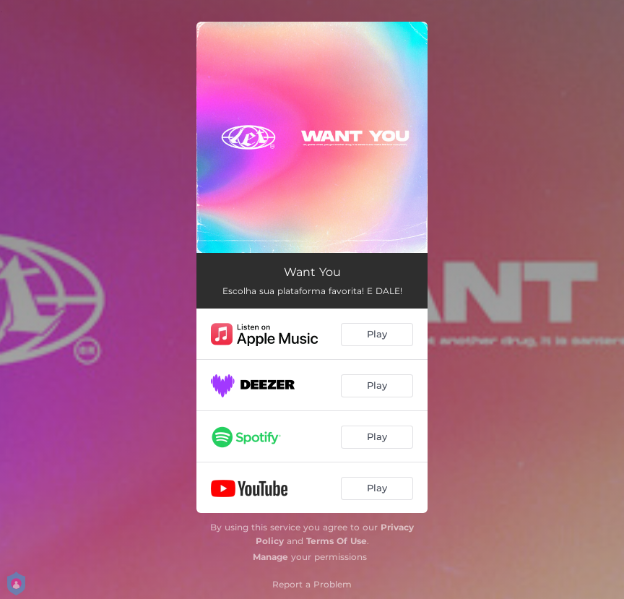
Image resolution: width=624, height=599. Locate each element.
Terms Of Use (336, 540)
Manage (270, 556)
